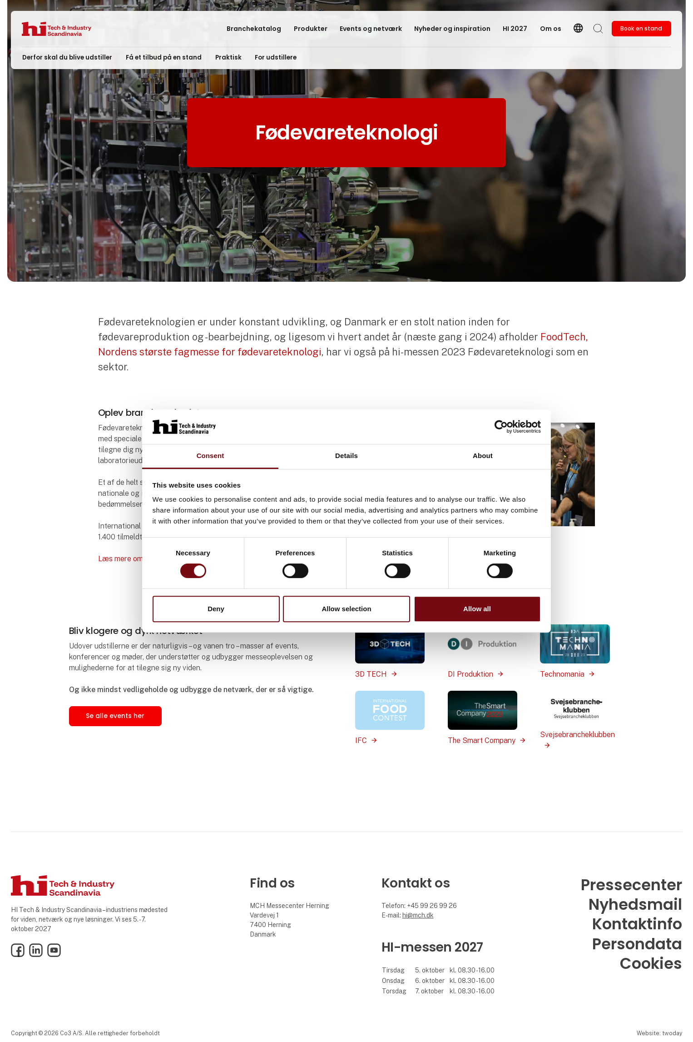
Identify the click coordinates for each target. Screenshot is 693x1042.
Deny (216, 609)
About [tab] (483, 456)
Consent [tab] (210, 456)
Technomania (562, 674)
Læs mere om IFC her (133, 558)
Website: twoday (659, 1033)
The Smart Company (481, 740)
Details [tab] (346, 456)
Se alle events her (115, 715)
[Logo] (58, 29)
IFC (361, 740)
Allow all (477, 609)
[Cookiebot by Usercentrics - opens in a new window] (501, 427)
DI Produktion (470, 674)
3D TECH (371, 674)
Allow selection (346, 609)
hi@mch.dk (418, 915)
